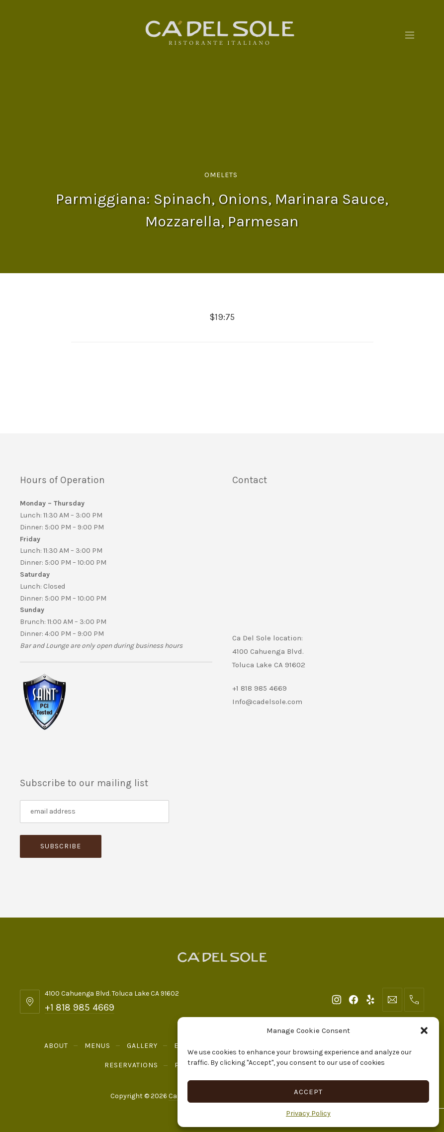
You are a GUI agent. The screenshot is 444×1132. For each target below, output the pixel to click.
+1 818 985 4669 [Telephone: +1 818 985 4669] (79, 1007)
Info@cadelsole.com (267, 701)
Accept (308, 1091)
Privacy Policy (308, 1113)
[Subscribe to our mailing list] (94, 811)
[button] (424, 1030)
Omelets (221, 175)
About (56, 1045)
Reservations (131, 1065)
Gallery (142, 1045)
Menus (97, 1045)
